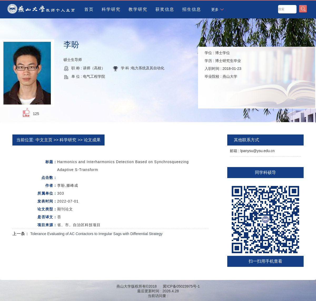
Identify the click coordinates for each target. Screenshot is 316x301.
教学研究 (138, 9)
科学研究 (111, 9)
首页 (89, 9)
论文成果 (92, 140)
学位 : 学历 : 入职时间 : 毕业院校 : (223, 65)
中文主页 (44, 140)
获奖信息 (164, 9)
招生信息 (191, 9)
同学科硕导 (265, 172)
